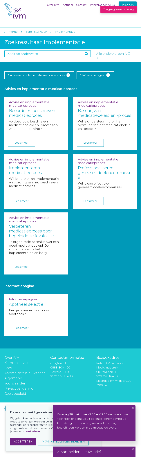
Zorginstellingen (36, 31)
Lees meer (21, 142)
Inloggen (128, 5)
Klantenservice (16, 363)
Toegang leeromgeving (118, 9)
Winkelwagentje (100, 5)
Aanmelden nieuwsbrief (24, 373)
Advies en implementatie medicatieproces (39, 75)
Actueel (68, 5)
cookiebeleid (33, 431)
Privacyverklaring (19, 388)
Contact (81, 5)
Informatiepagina (95, 75)
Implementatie (65, 31)
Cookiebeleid (15, 394)
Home (13, 31)
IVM (26, 11)
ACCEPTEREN (23, 441)
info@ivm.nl (58, 363)
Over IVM (53, 5)
